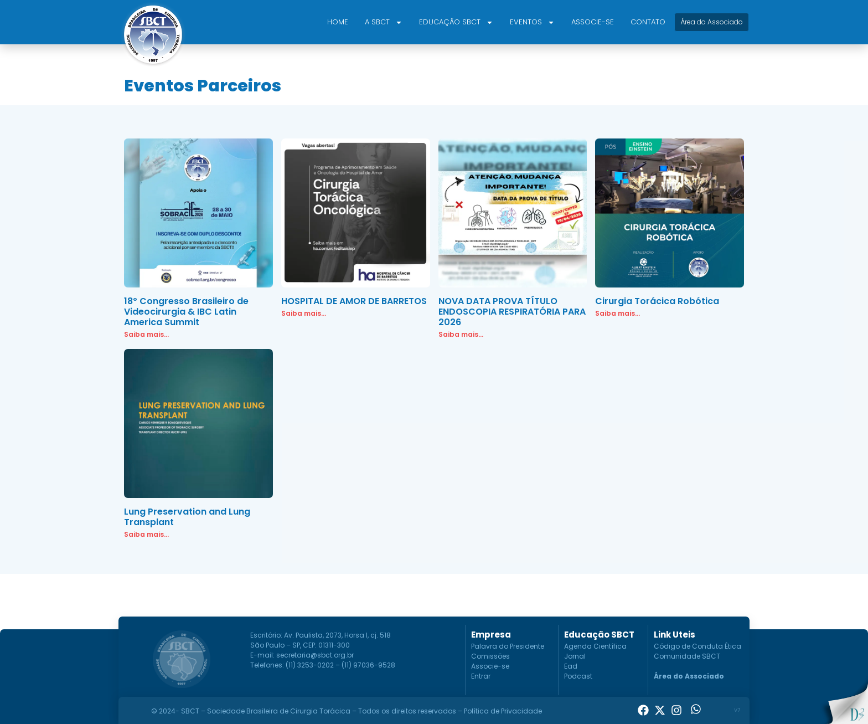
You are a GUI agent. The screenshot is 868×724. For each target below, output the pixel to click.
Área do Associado (689, 676)
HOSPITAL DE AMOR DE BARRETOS (354, 301)
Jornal (575, 656)
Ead (570, 666)
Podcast (578, 676)
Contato (648, 22)
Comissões (490, 656)
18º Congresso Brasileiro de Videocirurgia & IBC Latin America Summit (186, 311)
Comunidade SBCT (687, 656)
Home (337, 22)
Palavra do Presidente (507, 646)
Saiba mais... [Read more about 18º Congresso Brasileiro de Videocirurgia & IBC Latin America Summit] (146, 334)
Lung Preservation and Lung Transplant (187, 516)
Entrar (480, 676)
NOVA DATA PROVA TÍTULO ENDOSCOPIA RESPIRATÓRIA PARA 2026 (512, 311)
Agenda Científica (595, 646)
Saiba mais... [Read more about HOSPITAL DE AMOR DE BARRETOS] (303, 313)
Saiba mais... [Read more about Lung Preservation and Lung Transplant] (146, 534)
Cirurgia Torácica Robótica (657, 301)
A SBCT (383, 22)
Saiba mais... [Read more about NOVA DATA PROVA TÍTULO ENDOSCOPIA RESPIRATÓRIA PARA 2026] (460, 334)
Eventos (532, 22)
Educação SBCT (456, 22)
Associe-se (592, 22)
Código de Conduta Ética (697, 646)
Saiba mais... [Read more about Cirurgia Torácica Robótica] (617, 313)
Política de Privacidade (503, 711)
